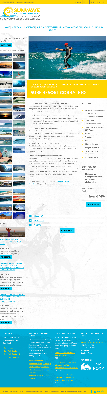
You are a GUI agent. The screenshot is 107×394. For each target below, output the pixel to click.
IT (97, 2)
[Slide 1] (59, 77)
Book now (67, 230)
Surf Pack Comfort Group (13, 354)
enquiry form (68, 184)
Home (7, 27)
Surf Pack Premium (11, 357)
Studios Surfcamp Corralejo (40, 364)
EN (88, 2)
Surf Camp (17, 27)
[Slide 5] (75, 77)
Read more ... (6, 257)
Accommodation (36, 360)
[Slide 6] (79, 77)
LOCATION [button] (38, 216)
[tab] (67, 217)
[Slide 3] (67, 77)
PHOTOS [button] (37, 225)
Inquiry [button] (99, 27)
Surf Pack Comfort (11, 351)
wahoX (84, 391)
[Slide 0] (55, 77)
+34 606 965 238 (8, 2)
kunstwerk (72, 391)
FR (94, 2)
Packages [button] (29, 27)
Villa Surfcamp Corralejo (39, 367)
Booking (88, 27)
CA (104, 2)
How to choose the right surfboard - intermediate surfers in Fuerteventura (64, 377)
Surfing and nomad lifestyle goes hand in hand (10, 241)
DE (84, 2)
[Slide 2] (63, 77)
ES (91, 2)
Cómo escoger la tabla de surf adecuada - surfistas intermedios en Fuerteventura (12, 266)
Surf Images (6, 45)
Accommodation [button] (72, 27)
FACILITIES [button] (38, 220)
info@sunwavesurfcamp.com (25, 2)
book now (93, 204)
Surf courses (8, 348)
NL (100, 2)
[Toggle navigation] (4, 24)
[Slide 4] (71, 77)
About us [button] (53, 30)
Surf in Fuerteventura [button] (49, 27)
